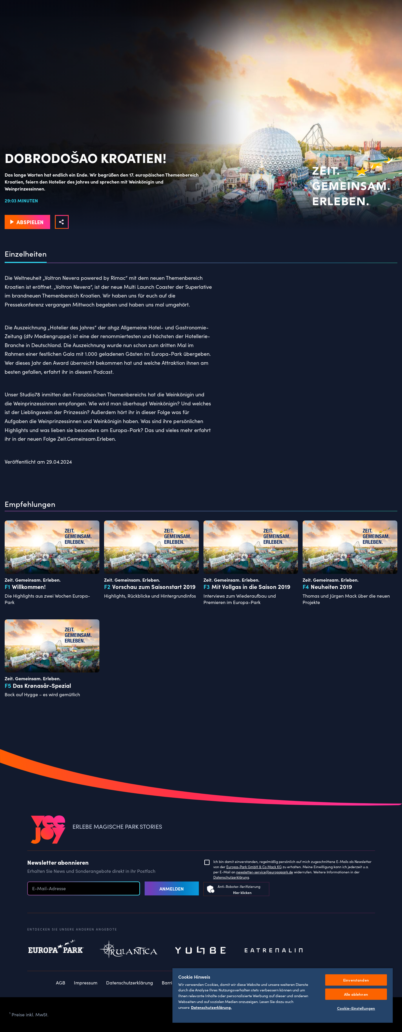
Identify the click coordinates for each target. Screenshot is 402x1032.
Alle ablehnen (356, 994)
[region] (282, 995)
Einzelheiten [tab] (26, 254)
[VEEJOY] (48, 829)
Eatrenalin (274, 950)
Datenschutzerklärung (231, 877)
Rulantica (129, 950)
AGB (60, 983)
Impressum (85, 983)
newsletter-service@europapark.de (264, 872)
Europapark (56, 950)
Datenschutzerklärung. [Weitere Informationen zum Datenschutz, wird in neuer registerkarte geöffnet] (211, 1007)
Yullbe (201, 950)
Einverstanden (356, 980)
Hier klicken (242, 892)
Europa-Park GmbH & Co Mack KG (254, 866)
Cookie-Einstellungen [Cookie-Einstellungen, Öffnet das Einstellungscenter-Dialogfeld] (356, 1008)
